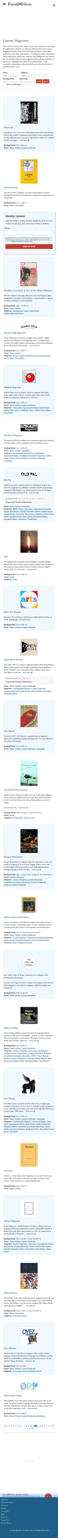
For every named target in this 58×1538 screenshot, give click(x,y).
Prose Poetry (19, 358)
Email (7, 228)
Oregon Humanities (13, 856)
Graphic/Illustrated (11, 313)
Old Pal (7, 480)
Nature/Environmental (40, 940)
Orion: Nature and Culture (16, 917)
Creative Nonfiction (28, 147)
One (6, 556)
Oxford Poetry (11, 1293)
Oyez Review (10, 1348)
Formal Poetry (39, 453)
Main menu (4, 4)
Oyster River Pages (13, 1395)
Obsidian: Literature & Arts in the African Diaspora (28, 290)
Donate (3, 1508)
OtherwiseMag (11, 1028)
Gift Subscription (7, 1502)
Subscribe (4, 1499)
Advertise (4, 1505)
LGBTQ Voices (46, 511)
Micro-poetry (15, 410)
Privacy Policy (6, 1523)
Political (38, 410)
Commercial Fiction (38, 1121)
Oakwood (8, 127)
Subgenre (24, 72)
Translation (19, 205)
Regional (42, 458)
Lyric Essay (20, 514)
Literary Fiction (40, 355)
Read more (23, 140)
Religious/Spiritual (25, 942)
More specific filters (14, 84)
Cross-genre (17, 407)
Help (2, 1514)
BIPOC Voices (18, 509)
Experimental (18, 311)
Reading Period (8, 78)
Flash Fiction (34, 311)
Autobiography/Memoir (21, 688)
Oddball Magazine (12, 387)
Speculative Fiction (40, 516)
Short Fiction (28, 516)
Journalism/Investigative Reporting (32, 455)
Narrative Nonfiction (38, 882)
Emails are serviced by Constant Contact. (22, 241)
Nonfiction (24, 410)
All (32, 1428)
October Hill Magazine (15, 332)
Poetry (12, 147)
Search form (54, 5)
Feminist (47, 509)
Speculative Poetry (10, 519)
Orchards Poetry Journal (15, 789)
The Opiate (9, 731)
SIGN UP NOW (29, 246)
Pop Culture (46, 410)
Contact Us (5, 1520)
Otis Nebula (9, 1098)
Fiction (17, 147)
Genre (5, 72)
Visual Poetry (32, 519)
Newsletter (5, 1511)
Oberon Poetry (11, 187)
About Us (4, 1517)
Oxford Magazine (12, 1221)
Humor (6, 410)
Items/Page (23, 78)
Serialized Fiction (15, 516)
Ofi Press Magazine (13, 435)
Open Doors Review (13, 659)
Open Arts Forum (12, 612)
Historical (22, 937)
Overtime (8, 1170)
